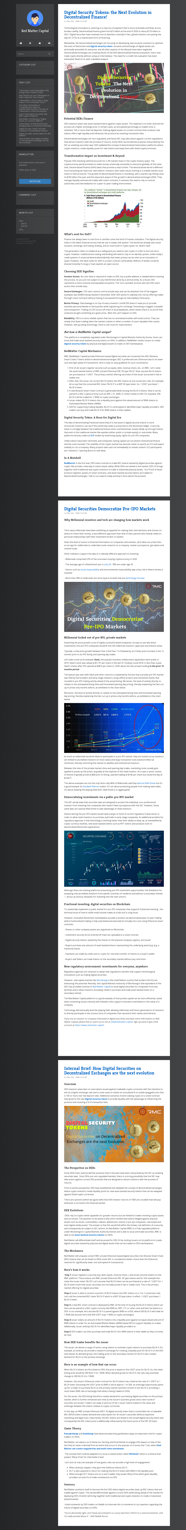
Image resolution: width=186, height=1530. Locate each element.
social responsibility (89, 569)
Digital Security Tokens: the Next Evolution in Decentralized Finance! (108, 14)
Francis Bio (29, 243)
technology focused (135, 578)
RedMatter (69, 463)
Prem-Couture (81, 21)
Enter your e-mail (27, 169)
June (23, 226)
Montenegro (103, 980)
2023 (35, 223)
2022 (21, 229)
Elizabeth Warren (91, 786)
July (22, 223)
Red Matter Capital (35, 21)
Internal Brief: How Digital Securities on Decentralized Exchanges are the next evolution (109, 1070)
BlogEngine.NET (30, 241)
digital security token (101, 46)
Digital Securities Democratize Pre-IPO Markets (110, 509)
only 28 (107, 564)
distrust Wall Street (146, 783)
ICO (92, 435)
